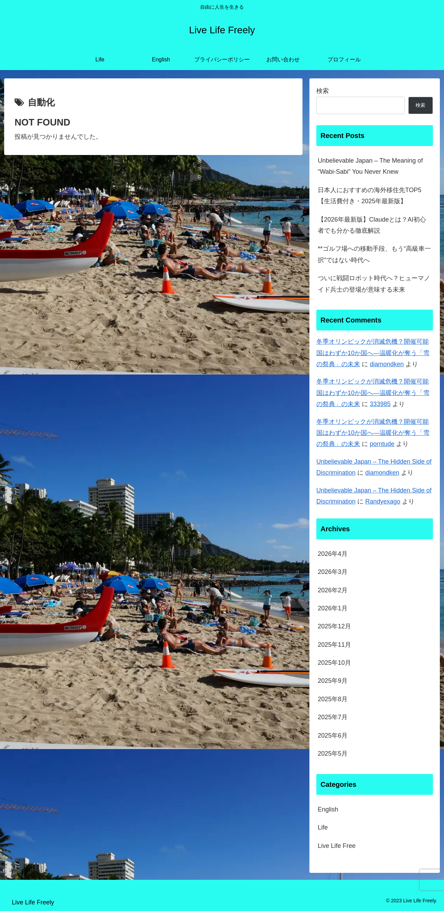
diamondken (387, 364)
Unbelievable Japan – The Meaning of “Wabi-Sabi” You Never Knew (370, 166)
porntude (382, 443)
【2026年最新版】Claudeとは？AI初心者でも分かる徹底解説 (372, 225)
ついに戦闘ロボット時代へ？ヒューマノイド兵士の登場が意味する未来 (374, 284)
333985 (380, 404)
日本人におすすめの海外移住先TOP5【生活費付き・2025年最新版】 (369, 196)
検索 (322, 90)
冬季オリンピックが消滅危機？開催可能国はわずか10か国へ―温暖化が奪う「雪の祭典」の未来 (372, 353)
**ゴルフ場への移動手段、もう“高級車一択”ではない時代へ (374, 254)
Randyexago (382, 501)
